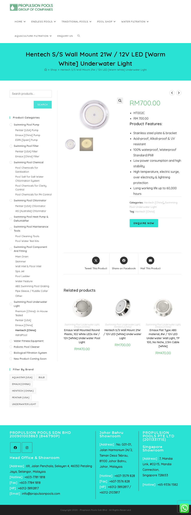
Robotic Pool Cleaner (27, 346)
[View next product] (178, 92)
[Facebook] (15, 447)
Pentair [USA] (23, 320)
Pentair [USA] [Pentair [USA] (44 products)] (20, 397)
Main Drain (21, 256)
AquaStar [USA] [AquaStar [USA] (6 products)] (22, 377)
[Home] (45, 69)
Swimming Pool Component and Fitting (30, 248)
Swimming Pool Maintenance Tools (31, 228)
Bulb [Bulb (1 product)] (42, 377)
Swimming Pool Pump (26, 124)
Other (18, 295)
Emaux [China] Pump (27, 135)
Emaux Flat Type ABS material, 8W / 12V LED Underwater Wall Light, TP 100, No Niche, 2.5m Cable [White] (163, 338)
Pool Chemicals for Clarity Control (31, 187)
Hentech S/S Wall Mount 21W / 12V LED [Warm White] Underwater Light (103, 69)
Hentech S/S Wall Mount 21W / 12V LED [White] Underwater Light (122, 334)
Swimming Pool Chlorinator (30, 200)
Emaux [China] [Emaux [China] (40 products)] (21, 384)
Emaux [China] (82, 326)
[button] (120, 101)
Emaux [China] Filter (27, 156)
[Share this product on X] (96, 263)
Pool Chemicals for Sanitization (26, 169)
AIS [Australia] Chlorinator (30, 210)
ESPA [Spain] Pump (26, 139)
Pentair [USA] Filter (26, 151)
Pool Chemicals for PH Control (33, 194)
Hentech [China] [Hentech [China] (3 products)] (22, 390)
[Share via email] (150, 263)
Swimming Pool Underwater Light (81, 324)
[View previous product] (172, 92)
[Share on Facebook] (124, 263)
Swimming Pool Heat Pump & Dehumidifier (31, 218)
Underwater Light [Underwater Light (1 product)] (24, 404)
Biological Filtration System (30, 352)
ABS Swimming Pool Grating (32, 286)
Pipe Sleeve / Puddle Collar (31, 290)
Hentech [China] (154, 202)
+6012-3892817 (28, 488)
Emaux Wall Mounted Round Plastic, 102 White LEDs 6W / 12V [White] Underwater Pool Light (82, 336)
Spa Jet (19, 271)
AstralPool (21, 334)
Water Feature (24, 281)
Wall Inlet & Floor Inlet (28, 266)
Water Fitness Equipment (28, 340)
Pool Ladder (22, 276)
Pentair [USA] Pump (26, 130)
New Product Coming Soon (30, 358)
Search (43, 104)
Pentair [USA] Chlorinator (30, 205)
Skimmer (20, 261)
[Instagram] (27, 447)
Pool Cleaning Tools (27, 236)
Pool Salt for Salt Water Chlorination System (29, 178)
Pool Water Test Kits (27, 240)
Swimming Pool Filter (26, 145)
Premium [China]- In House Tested (31, 313)
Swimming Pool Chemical (28, 162)
